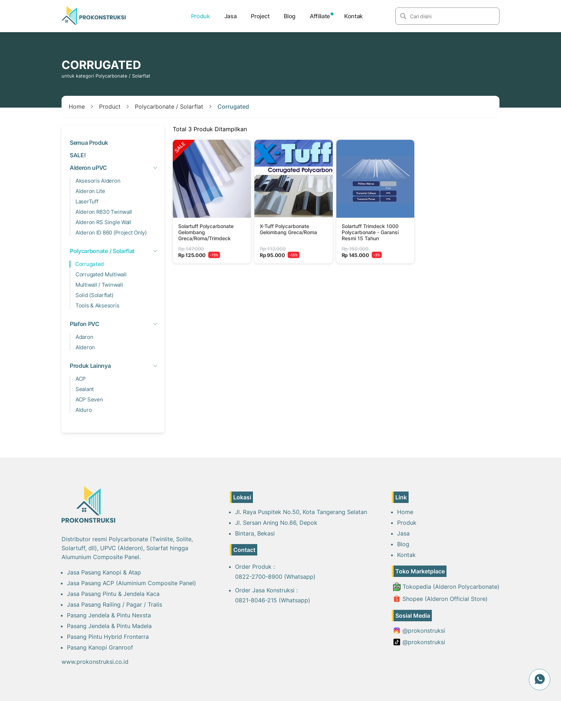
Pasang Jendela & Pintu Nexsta (109, 615)
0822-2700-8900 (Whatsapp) (275, 576)
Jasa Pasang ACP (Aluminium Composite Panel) (131, 583)
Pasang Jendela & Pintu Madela (109, 626)
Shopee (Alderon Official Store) (440, 599)
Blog (290, 16)
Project (260, 16)
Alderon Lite (90, 191)
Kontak (353, 16)
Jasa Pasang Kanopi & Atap (104, 572)
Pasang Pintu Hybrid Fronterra (108, 636)
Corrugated (233, 106)
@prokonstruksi (419, 631)
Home (77, 106)
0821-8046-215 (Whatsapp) (272, 600)
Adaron (84, 337)
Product (110, 106)
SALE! (78, 155)
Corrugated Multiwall (100, 274)
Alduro (83, 409)
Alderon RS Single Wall (103, 222)
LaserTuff (86, 201)
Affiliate (320, 16)
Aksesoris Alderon (97, 180)
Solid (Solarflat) (94, 295)
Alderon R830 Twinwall (103, 211)
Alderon (85, 347)
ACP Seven (89, 399)
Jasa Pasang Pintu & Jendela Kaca (113, 593)
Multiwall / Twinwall (99, 284)
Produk (200, 16)
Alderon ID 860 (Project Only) (111, 232)
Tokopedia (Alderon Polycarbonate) (446, 586)
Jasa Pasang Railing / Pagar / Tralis (114, 604)
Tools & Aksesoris (97, 305)
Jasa (230, 16)
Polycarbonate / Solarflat (169, 106)
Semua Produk (89, 142)
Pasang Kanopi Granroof (100, 647)
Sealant (84, 389)
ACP (80, 378)
